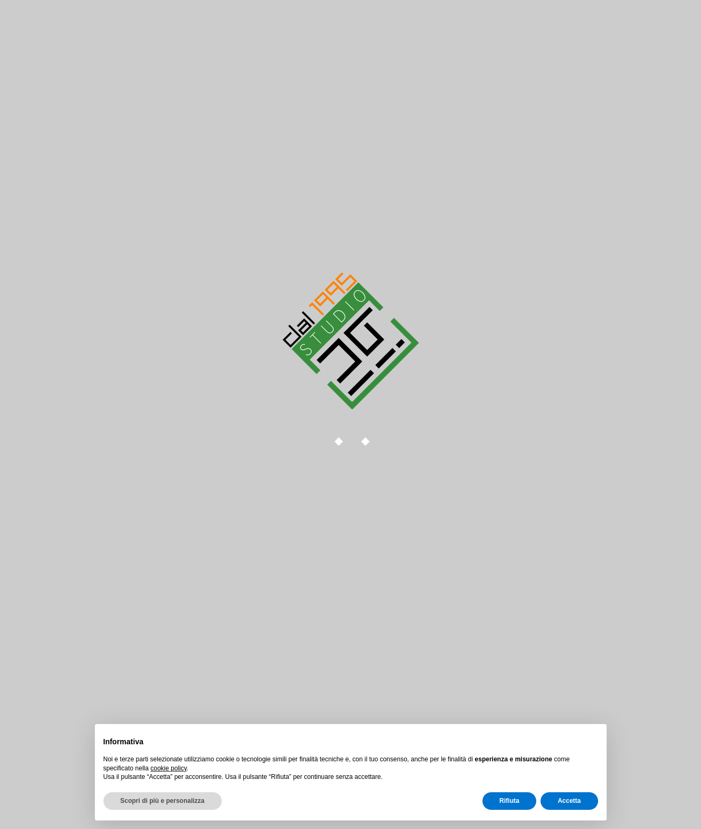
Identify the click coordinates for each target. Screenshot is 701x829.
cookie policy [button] (168, 768)
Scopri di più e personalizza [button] (162, 800)
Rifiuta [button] (509, 800)
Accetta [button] (569, 800)
